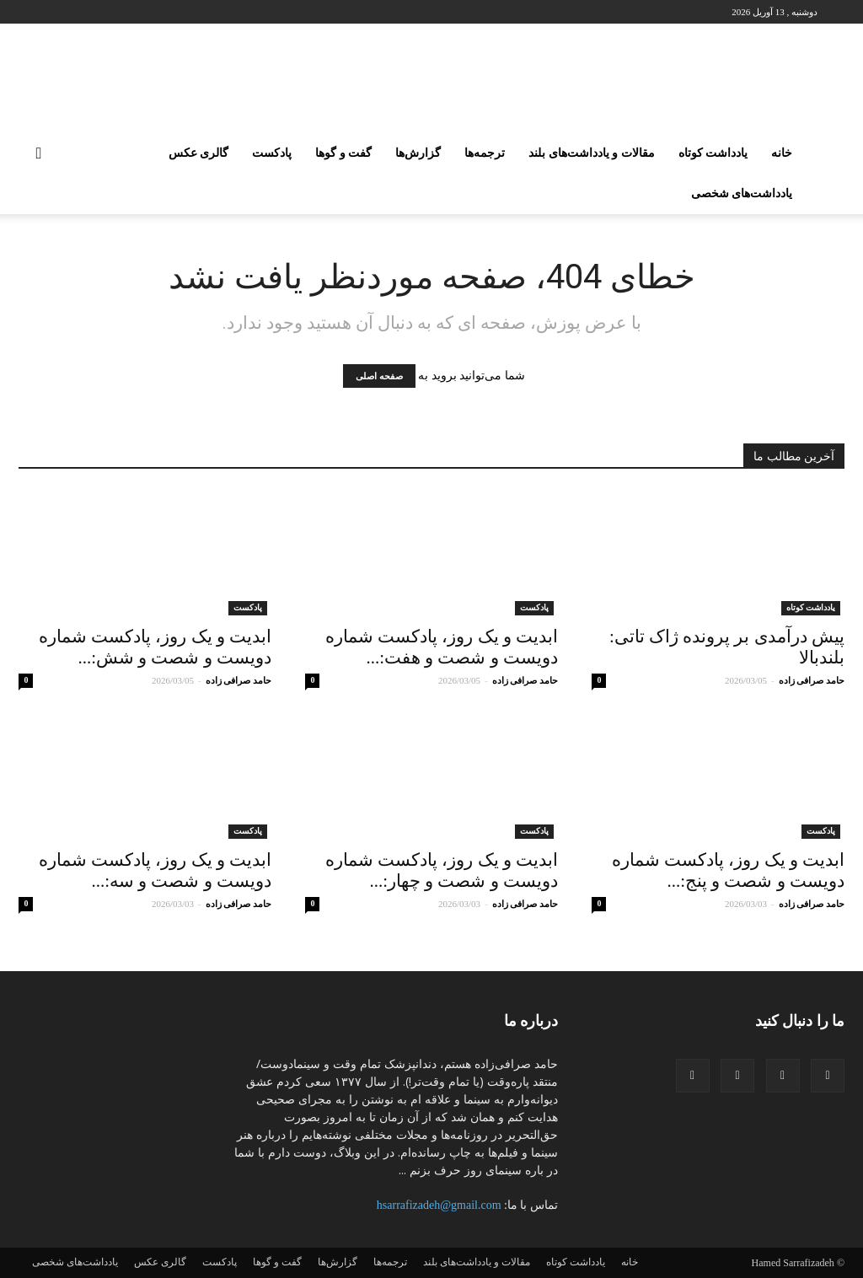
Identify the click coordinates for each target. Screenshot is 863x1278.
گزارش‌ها (418, 153)
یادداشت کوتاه (713, 153)
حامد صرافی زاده (812, 680)
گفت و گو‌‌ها (343, 153)
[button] (39, 154)
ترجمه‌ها (484, 153)
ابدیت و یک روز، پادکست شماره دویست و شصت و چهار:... (441, 870)
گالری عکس (199, 153)
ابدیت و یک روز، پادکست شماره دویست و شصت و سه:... (155, 870)
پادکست (272, 153)
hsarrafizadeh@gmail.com (439, 1205)
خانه (781, 153)
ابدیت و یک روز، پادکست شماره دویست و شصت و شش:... (155, 647)
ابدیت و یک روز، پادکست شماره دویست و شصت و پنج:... (728, 870)
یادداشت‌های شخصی (742, 193)
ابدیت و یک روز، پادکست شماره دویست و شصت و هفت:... (441, 647)
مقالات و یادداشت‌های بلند (591, 153)
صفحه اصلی (379, 376)
